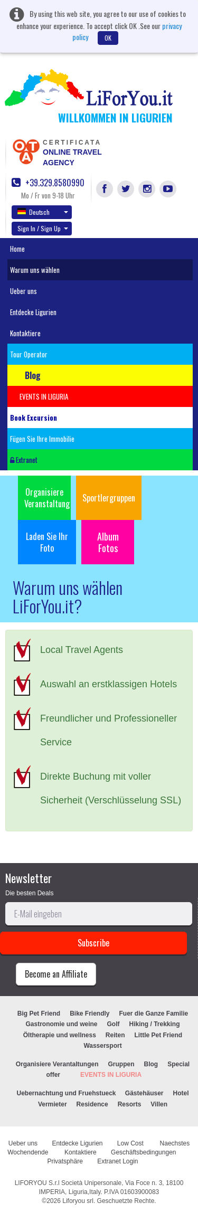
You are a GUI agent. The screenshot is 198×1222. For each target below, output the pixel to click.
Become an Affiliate (56, 974)
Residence (92, 1104)
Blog (151, 1064)
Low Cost (131, 1143)
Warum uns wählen (35, 269)
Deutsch (42, 211)
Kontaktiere (25, 333)
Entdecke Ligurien (33, 312)
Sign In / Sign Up (42, 228)
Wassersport (102, 1045)
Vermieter (52, 1104)
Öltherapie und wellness (59, 1035)
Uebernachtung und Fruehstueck (66, 1093)
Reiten (115, 1035)
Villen (158, 1104)
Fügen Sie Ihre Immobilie (42, 438)
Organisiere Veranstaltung (47, 498)
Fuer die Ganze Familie (153, 1013)
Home (17, 248)
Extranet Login (117, 1161)
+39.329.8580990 (48, 183)
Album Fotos (108, 542)
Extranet (23, 459)
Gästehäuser (144, 1093)
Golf (113, 1024)
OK (108, 37)
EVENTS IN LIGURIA (111, 1074)
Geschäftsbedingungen (144, 1152)
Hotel (181, 1093)
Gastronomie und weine (61, 1024)
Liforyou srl (77, 1201)
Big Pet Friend (38, 1013)
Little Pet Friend (159, 1035)
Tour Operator (29, 354)
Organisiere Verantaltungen (57, 1064)
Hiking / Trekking (154, 1024)
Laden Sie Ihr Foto (47, 542)
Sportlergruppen (108, 497)
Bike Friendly (89, 1013)
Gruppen (121, 1064)
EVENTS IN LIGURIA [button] (44, 396)
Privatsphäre (64, 1161)
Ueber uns (23, 291)
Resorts (130, 1104)
